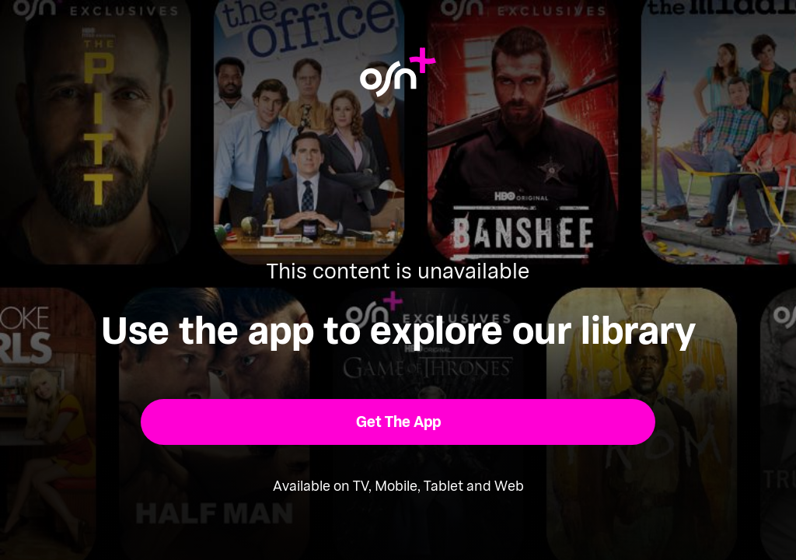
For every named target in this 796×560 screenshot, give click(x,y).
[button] (398, 422)
